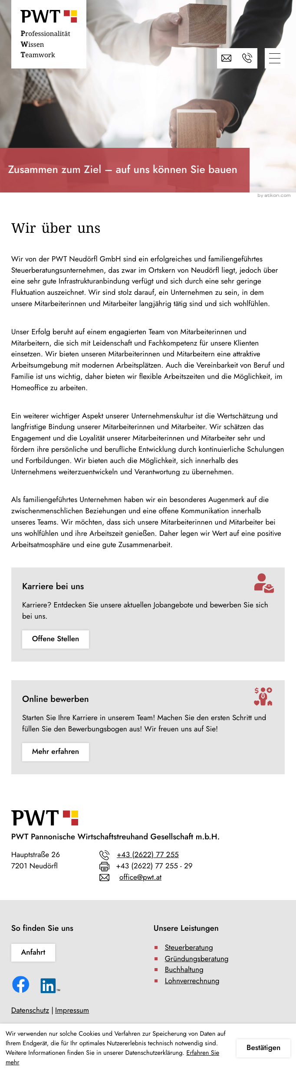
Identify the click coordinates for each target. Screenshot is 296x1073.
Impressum (72, 1010)
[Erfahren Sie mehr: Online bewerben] (55, 752)
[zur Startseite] (48, 36)
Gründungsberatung (197, 959)
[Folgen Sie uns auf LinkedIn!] (50, 988)
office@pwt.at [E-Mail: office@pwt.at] (140, 877)
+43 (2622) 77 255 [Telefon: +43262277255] (148, 855)
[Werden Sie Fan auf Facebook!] (22, 986)
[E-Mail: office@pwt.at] (227, 58)
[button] (247, 58)
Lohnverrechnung (192, 981)
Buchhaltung (184, 970)
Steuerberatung (189, 948)
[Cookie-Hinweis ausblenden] (263, 1048)
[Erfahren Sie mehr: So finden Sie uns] (33, 953)
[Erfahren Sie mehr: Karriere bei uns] (55, 639)
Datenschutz (30, 1010)
